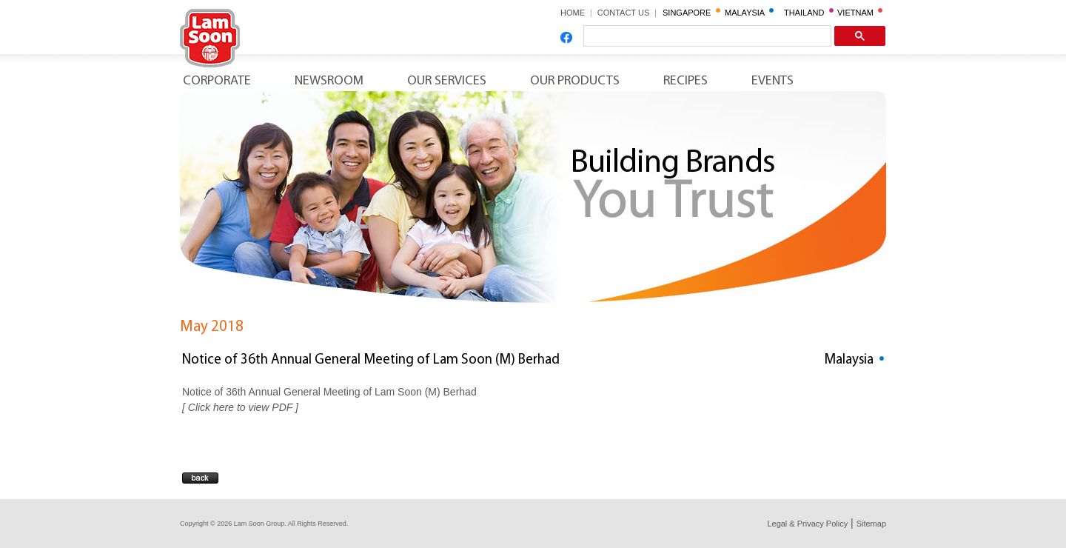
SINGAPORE (691, 12)
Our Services (446, 81)
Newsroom (329, 81)
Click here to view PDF (240, 407)
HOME (572, 12)
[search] (706, 36)
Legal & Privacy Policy (807, 523)
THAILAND (809, 12)
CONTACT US (628, 12)
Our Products (575, 81)
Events (772, 81)
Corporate (217, 81)
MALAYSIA (749, 12)
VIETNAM (859, 12)
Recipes (685, 81)
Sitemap (871, 523)
